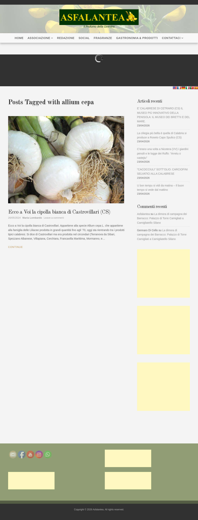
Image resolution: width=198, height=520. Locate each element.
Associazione (39, 38)
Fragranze (103, 38)
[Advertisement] (163, 273)
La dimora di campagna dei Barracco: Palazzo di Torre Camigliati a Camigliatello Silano (162, 218)
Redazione (66, 38)
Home (19, 38)
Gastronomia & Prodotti (137, 38)
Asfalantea (143, 214)
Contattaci (171, 38)
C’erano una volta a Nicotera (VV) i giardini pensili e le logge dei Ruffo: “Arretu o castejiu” (162, 153)
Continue (15, 247)
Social (84, 38)
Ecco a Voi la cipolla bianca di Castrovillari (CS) (59, 212)
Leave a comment (54, 217)
